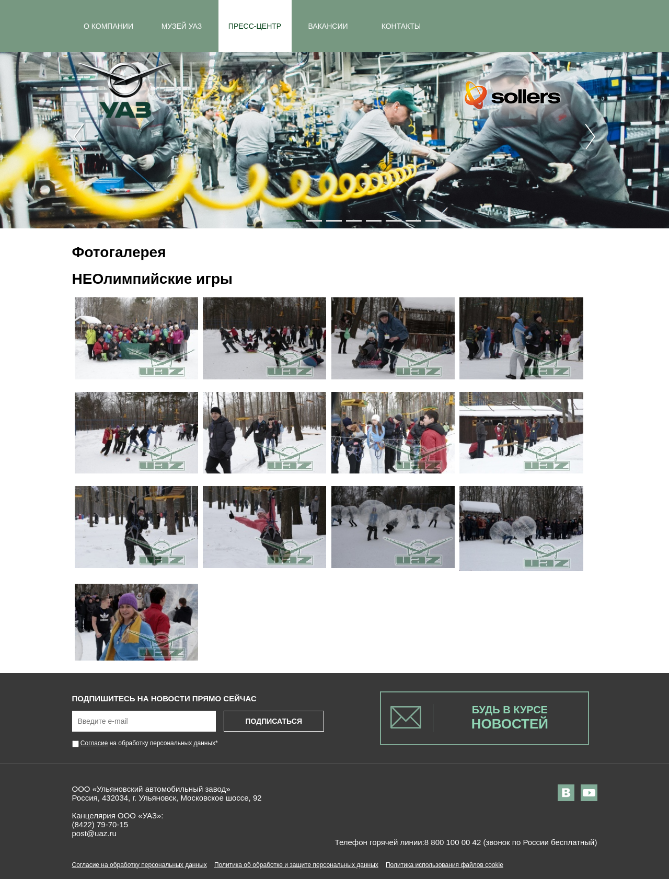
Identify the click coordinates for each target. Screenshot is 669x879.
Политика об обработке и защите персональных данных (296, 865)
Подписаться (273, 721)
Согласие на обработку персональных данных (139, 865)
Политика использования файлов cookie (444, 865)
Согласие (94, 743)
